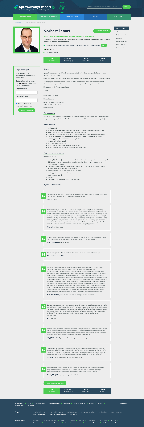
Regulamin (67, 403)
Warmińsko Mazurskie (92, 423)
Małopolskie (91, 420)
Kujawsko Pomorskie (50, 420)
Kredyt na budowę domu (88, 412)
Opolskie (113, 420)
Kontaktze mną (102, 60)
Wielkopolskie (107, 423)
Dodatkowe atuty (122, 41)
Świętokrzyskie (77, 423)
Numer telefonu (22, 96)
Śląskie (67, 423)
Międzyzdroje (70, 45)
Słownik (100, 403)
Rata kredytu (73, 414)
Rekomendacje (121, 48)
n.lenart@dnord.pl (52, 52)
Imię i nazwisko (21, 89)
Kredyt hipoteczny (72, 412)
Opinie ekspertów (54, 403)
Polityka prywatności (79, 403)
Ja (117, 31)
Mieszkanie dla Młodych (40, 412)
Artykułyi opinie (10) (85, 60)
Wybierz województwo (48, 17)
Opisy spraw (120, 44)
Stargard (83, 45)
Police (78, 45)
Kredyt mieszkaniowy (39, 414)
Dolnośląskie (36, 420)
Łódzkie (62, 420)
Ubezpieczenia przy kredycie (57, 414)
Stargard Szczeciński (94, 45)
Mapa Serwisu (124, 403)
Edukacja (119, 38)
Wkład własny (103, 412)
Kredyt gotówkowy (116, 412)
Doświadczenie (121, 35)
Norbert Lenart (120, 28)
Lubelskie (72, 420)
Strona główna (19, 22)
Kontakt (91, 403)
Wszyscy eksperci (40, 403)
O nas (29, 403)
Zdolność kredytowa (57, 412)
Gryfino (62, 45)
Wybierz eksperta (25, 17)
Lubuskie (81, 420)
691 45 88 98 (49, 49)
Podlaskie (47, 423)
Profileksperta (52, 60)
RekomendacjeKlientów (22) (68, 60)
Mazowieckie (103, 420)
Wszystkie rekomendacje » (55, 383)
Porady (95, 17)
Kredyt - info (31, 405)
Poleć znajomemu (102, 31)
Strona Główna (19, 403)
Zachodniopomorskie (52, 45)
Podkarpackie (37, 423)
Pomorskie (57, 423)
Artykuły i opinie (72, 17)
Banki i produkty (19, 405)
